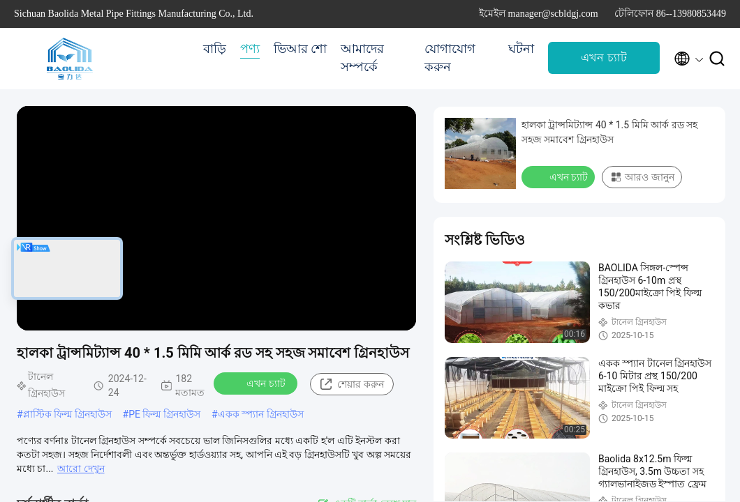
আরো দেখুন (80, 468)
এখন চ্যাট (603, 58)
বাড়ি (214, 49)
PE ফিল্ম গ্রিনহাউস (164, 414)
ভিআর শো (300, 49)
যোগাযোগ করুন (449, 58)
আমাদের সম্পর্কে (362, 58)
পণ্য (250, 49)
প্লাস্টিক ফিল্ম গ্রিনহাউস (67, 414)
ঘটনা (521, 49)
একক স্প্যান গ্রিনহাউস (261, 414)
